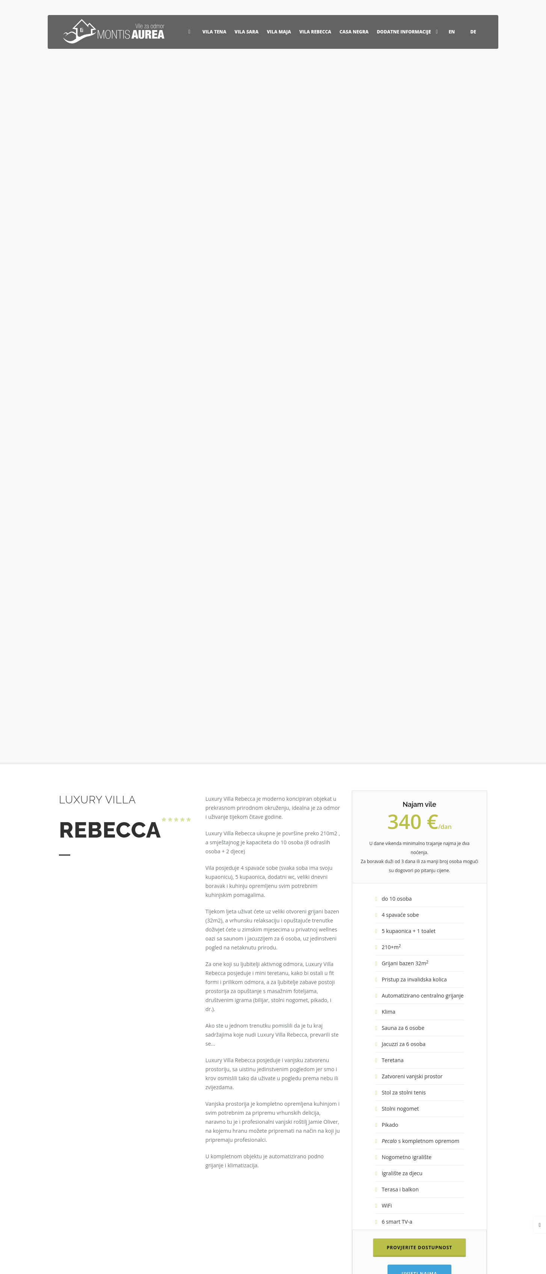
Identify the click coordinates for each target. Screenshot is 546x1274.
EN (455, 32)
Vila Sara (247, 32)
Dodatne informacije (408, 32)
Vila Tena (214, 32)
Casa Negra (354, 32)
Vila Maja (279, 32)
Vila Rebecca (315, 32)
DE (476, 32)
